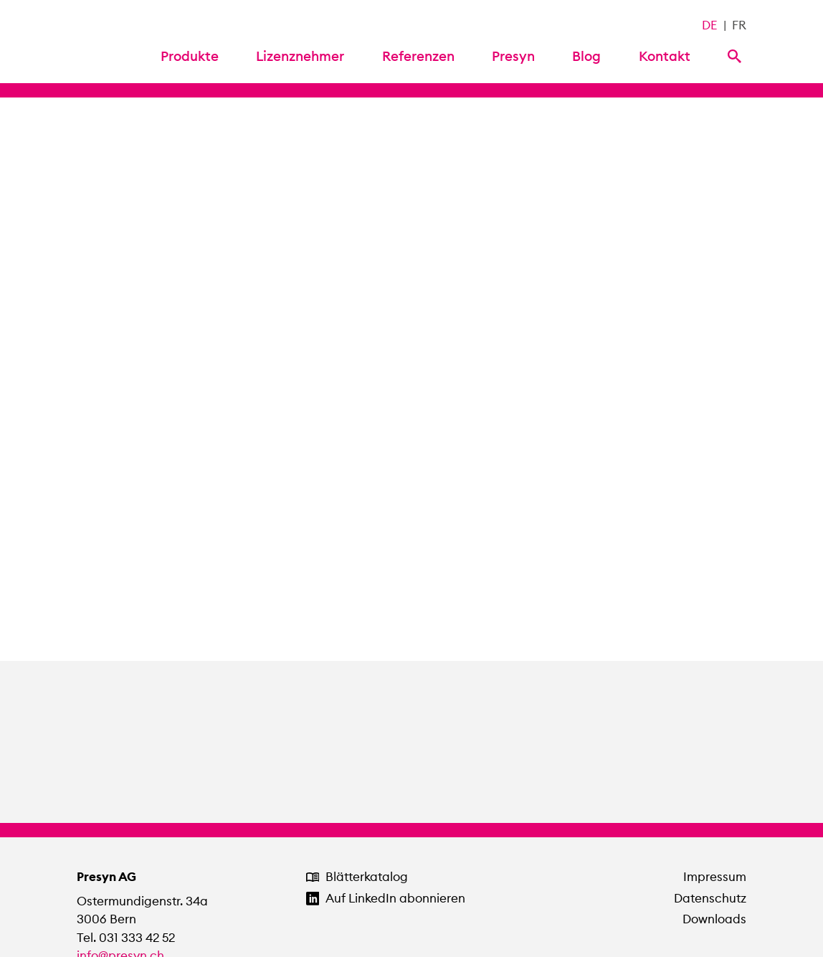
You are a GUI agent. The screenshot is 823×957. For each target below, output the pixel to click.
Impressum (714, 877)
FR (739, 25)
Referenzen (418, 56)
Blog (586, 56)
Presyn (513, 56)
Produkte (190, 56)
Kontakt (664, 56)
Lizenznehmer (300, 56)
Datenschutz (710, 898)
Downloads (714, 919)
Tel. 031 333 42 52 (126, 938)
